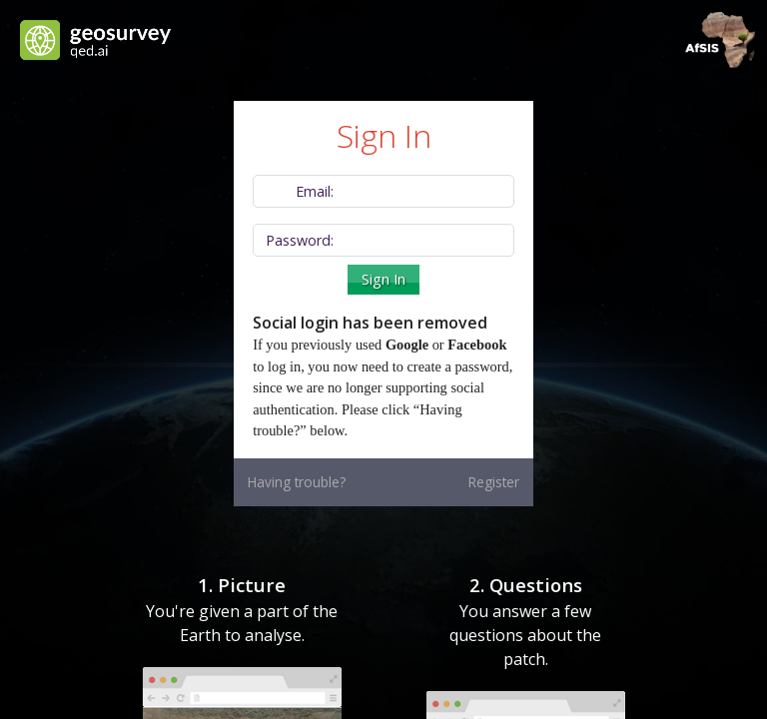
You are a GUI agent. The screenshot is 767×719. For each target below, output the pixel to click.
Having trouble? (297, 481)
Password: (300, 240)
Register (493, 481)
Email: (315, 191)
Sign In (383, 279)
